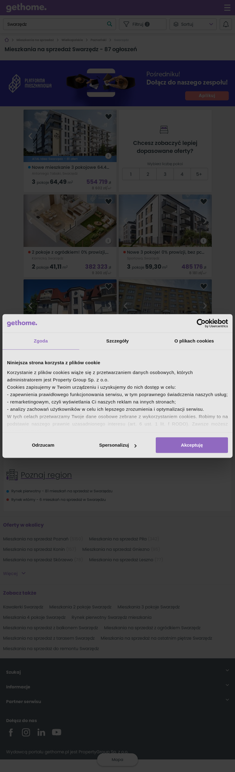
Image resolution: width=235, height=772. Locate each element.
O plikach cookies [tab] (194, 340)
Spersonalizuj (117, 445)
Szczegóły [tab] (117, 340)
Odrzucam (43, 445)
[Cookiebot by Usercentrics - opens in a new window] (201, 323)
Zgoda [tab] (41, 340)
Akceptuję (192, 445)
